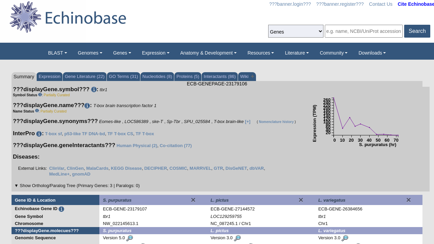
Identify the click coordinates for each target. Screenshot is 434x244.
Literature (295, 53)
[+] (247, 121)
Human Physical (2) (137, 145)
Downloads (370, 53)
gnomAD (81, 174)
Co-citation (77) (176, 145)
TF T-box (145, 133)
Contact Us (380, 4)
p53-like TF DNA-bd (84, 133)
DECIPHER (155, 168)
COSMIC (178, 168)
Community (332, 53)
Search (417, 31)
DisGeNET (236, 168)
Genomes (88, 53)
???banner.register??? (340, 4)
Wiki (247, 76)
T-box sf (53, 133)
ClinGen (75, 168)
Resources (259, 53)
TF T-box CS (120, 133)
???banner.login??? (290, 4)
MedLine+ (59, 174)
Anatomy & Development (206, 53)
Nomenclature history (276, 122)
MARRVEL (200, 168)
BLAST (55, 53)
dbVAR (257, 168)
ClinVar (56, 168)
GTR (218, 168)
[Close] (193, 200)
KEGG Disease (126, 168)
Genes (120, 53)
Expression (153, 53)
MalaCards (97, 168)
